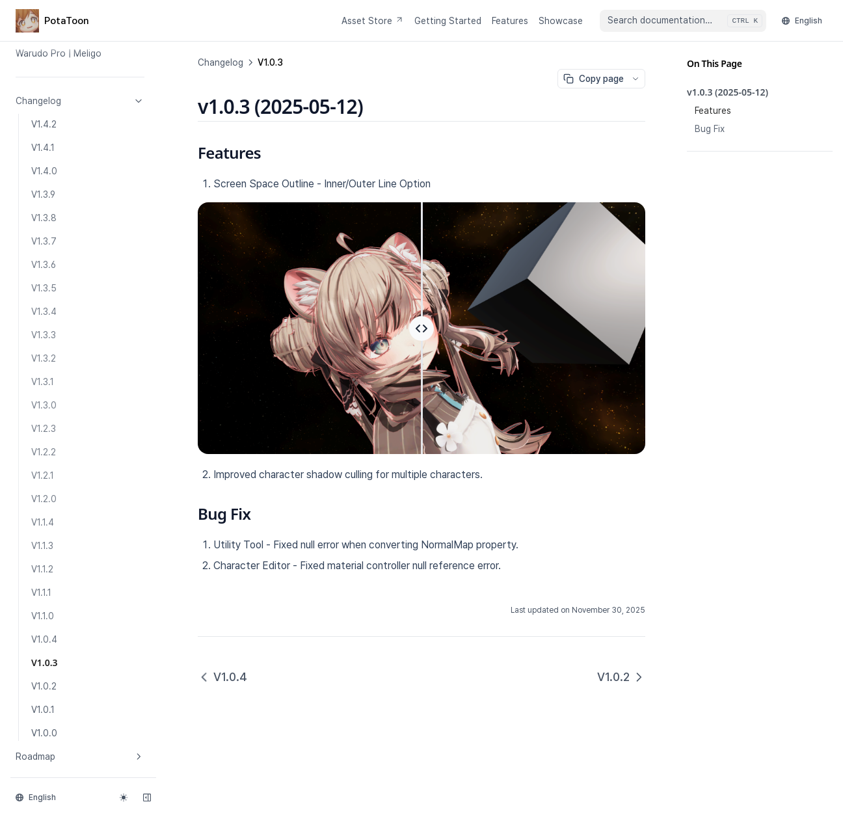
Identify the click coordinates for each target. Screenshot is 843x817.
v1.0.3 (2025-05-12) (727, 92)
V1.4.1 (43, 147)
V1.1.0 (42, 616)
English (802, 20)
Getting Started (447, 21)
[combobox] (683, 21)
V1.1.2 (42, 569)
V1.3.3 (43, 335)
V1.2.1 (42, 475)
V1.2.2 (43, 452)
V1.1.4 (42, 522)
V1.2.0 (44, 499)
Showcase (561, 21)
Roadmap (80, 756)
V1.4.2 (44, 124)
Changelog (80, 101)
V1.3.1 (42, 382)
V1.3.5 (44, 288)
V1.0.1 (43, 709)
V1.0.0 (44, 733)
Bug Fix (710, 129)
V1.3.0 (44, 405)
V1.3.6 (43, 265)
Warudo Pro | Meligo (58, 53)
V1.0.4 (44, 639)
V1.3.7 (44, 241)
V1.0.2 (44, 686)
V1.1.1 (41, 592)
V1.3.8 (44, 218)
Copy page (593, 79)
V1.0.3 (44, 662)
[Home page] (52, 21)
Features (510, 21)
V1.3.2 (43, 358)
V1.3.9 (43, 194)
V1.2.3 (43, 428)
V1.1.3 (42, 546)
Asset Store (372, 20)
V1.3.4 (44, 311)
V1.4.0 (44, 171)
